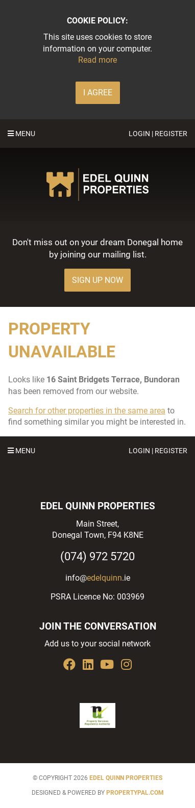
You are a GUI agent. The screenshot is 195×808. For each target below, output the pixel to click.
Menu (21, 133)
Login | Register (158, 133)
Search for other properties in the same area (86, 410)
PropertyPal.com (135, 792)
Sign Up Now (97, 280)
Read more (97, 60)
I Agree (97, 92)
